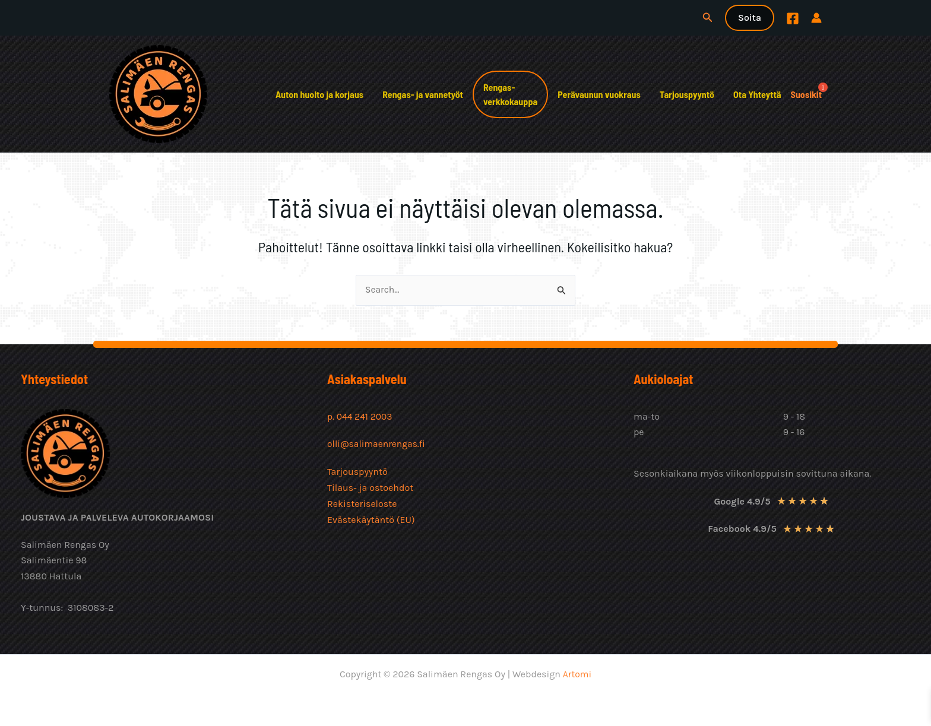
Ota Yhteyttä (757, 94)
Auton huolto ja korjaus (319, 94)
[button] (707, 18)
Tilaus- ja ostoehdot (370, 487)
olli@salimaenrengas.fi (377, 443)
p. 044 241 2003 (361, 416)
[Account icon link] (816, 17)
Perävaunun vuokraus (599, 94)
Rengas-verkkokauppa (510, 94)
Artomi (576, 674)
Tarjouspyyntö (687, 94)
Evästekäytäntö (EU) (371, 518)
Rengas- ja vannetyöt (422, 94)
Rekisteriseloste (362, 502)
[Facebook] (792, 18)
